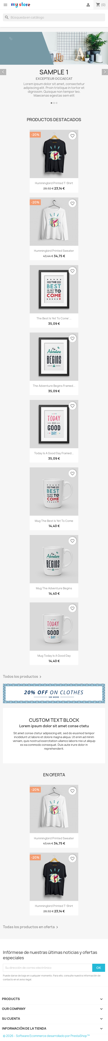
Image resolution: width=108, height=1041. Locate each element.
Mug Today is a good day (54, 655)
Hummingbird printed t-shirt (54, 183)
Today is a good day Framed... (54, 453)
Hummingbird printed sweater (54, 251)
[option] (54, 68)
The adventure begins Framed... (54, 386)
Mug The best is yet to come (54, 521)
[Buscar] (54, 17)
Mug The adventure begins (54, 588)
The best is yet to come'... (54, 318)
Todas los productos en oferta (31, 927)
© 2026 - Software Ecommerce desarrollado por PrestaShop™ (46, 1036)
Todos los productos (23, 676)
